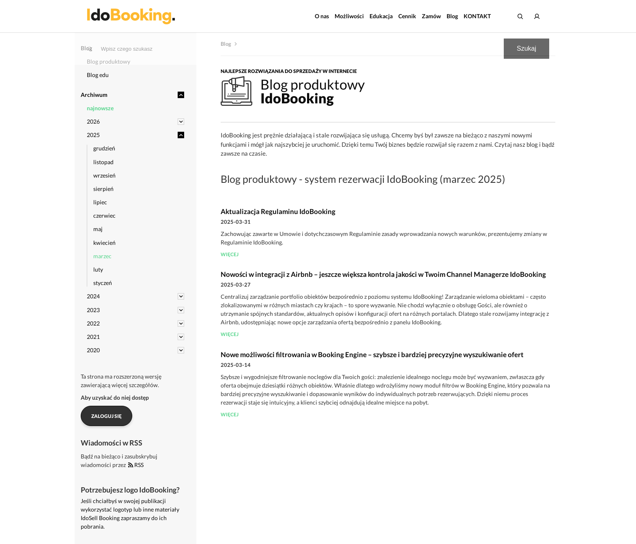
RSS (136, 464)
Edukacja (381, 16)
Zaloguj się (106, 416)
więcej (229, 254)
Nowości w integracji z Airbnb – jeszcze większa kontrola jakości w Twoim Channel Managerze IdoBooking (383, 274)
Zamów (431, 16)
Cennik (407, 16)
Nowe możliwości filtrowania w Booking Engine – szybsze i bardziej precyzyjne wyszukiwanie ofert (372, 354)
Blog (452, 16)
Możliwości (349, 16)
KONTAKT (477, 16)
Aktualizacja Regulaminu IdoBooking (278, 211)
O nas (322, 16)
